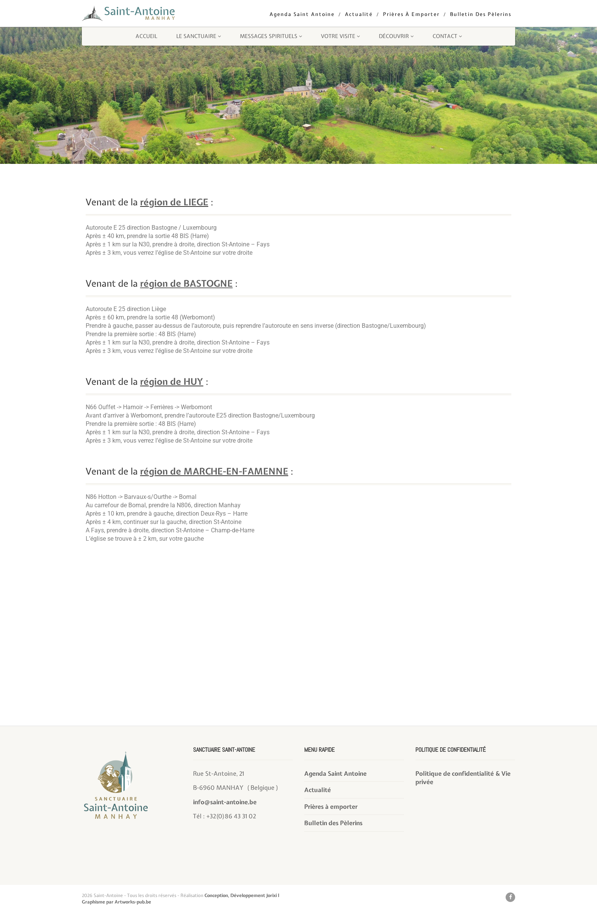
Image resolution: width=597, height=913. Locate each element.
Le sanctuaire (198, 36)
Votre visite (340, 36)
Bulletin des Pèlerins (480, 14)
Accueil (146, 36)
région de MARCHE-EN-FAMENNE (214, 471)
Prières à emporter (411, 14)
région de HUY (171, 381)
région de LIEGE (174, 202)
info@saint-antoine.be (225, 802)
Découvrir (396, 36)
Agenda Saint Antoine (302, 14)
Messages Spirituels (271, 36)
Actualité (359, 14)
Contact (447, 36)
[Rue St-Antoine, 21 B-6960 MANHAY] (298, 669)
